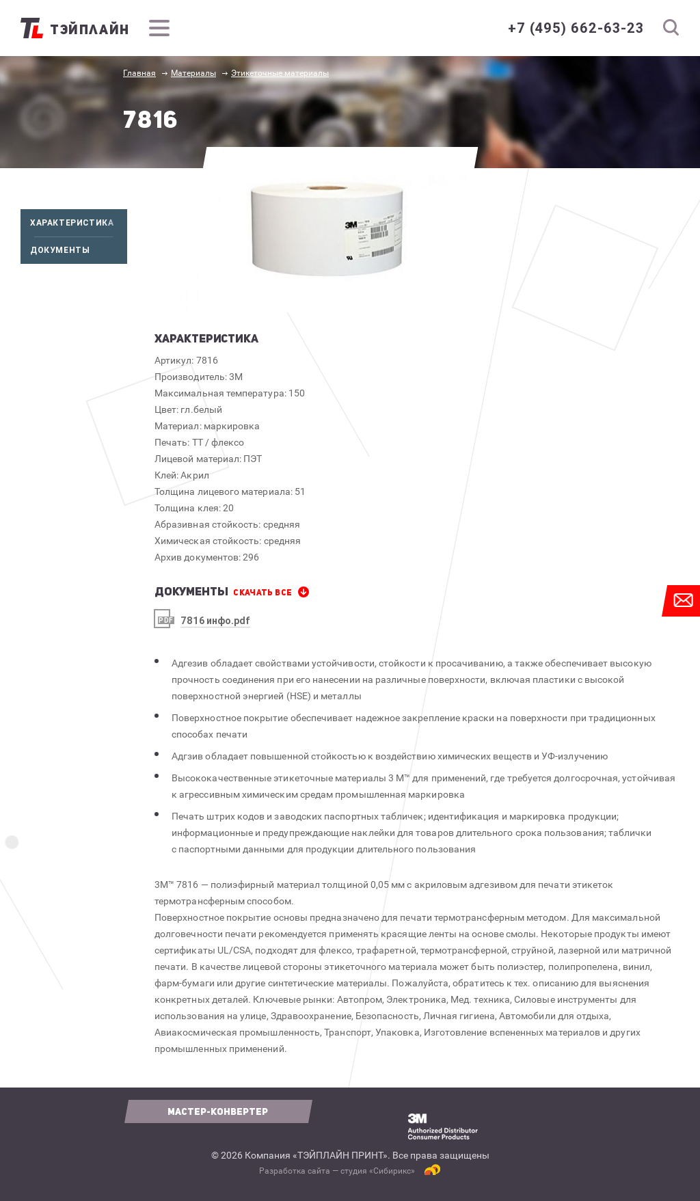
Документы (78, 250)
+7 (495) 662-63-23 (576, 28)
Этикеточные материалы (280, 73)
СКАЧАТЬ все (262, 592)
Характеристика (78, 223)
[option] (328, 229)
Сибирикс (392, 1171)
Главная (139, 73)
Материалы (193, 73)
